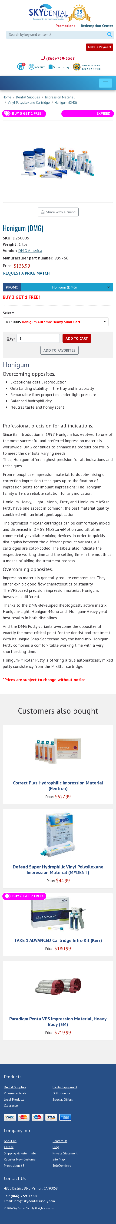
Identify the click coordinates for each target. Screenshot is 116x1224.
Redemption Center (97, 25)
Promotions (65, 25)
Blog (56, 1147)
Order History (59, 67)
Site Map (59, 1159)
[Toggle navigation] (105, 83)
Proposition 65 (14, 1165)
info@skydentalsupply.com (34, 1201)
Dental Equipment (65, 1087)
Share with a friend (58, 212)
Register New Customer (20, 1159)
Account (37, 67)
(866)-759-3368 (58, 58)
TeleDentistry (62, 1165)
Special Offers (63, 1099)
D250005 (43, 321)
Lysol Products (14, 1099)
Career (8, 1147)
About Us (10, 1141)
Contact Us (60, 1141)
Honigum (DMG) (64, 287)
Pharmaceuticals (15, 1093)
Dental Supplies (15, 1087)
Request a (26, 273)
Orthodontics (61, 1093)
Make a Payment (99, 47)
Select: (8, 313)
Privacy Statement (65, 1153)
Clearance (11, 1105)
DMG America (30, 250)
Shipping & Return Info (20, 1153)
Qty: (11, 338)
